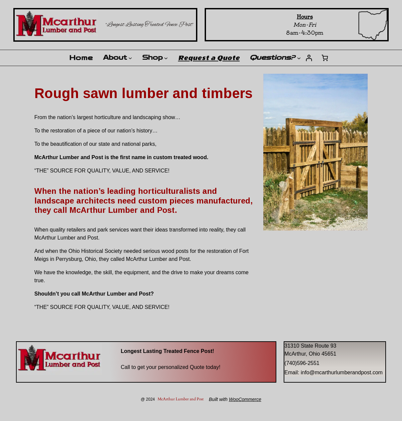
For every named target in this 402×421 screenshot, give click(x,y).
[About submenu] (130, 58)
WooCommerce (245, 399)
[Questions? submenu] (299, 58)
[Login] (309, 58)
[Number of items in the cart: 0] (325, 58)
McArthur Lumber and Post (181, 399)
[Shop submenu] (166, 58)
